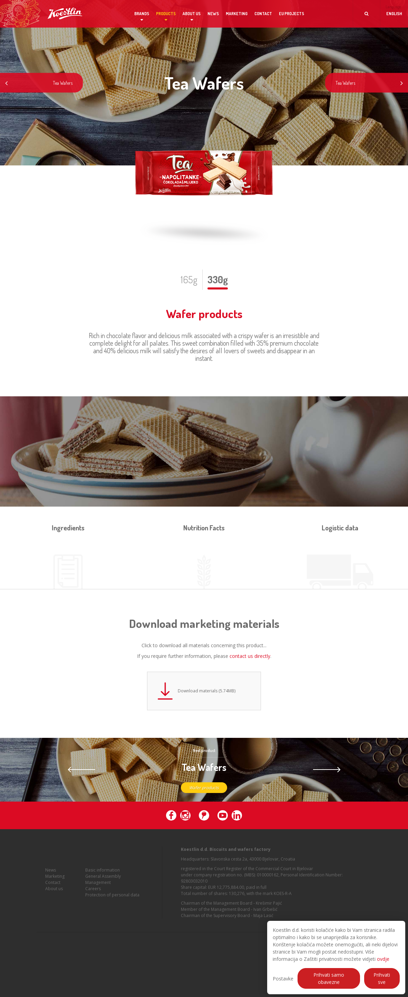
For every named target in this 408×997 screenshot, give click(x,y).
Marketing (236, 13)
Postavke (283, 978)
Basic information (102, 870)
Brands (141, 13)
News (213, 13)
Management (98, 882)
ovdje (383, 959)
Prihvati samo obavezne (328, 978)
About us (192, 13)
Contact (263, 13)
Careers (93, 889)
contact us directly (250, 656)
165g (189, 279)
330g (217, 279)
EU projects (291, 13)
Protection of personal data (112, 895)
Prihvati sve (381, 978)
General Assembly (103, 876)
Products (166, 13)
